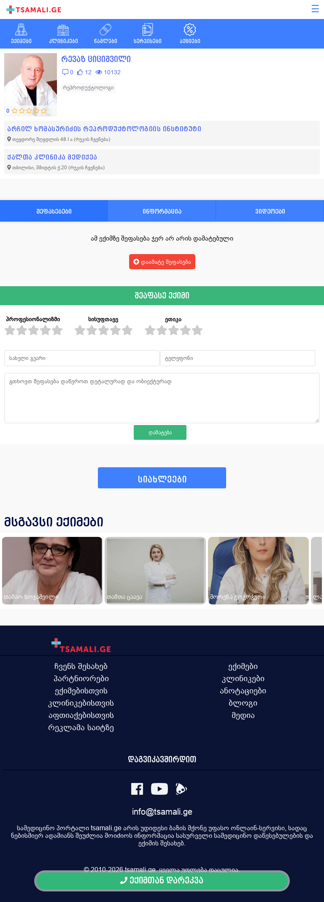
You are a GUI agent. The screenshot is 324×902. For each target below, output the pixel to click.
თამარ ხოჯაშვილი (31, 596)
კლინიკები (243, 678)
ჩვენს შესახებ (81, 666)
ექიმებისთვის (81, 690)
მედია (243, 715)
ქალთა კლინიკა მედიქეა (52, 157)
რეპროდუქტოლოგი (88, 87)
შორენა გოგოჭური (238, 596)
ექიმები (243, 666)
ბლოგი (243, 702)
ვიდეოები (270, 211)
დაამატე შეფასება (162, 261)
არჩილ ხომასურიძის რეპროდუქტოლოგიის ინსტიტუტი (104, 129)
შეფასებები (54, 211)
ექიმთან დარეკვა (161, 880)
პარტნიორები (81, 678)
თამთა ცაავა (124, 596)
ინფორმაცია (162, 211)
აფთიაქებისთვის (81, 715)
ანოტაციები (243, 690)
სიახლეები (162, 479)
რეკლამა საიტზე (81, 727)
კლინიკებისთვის (81, 702)
